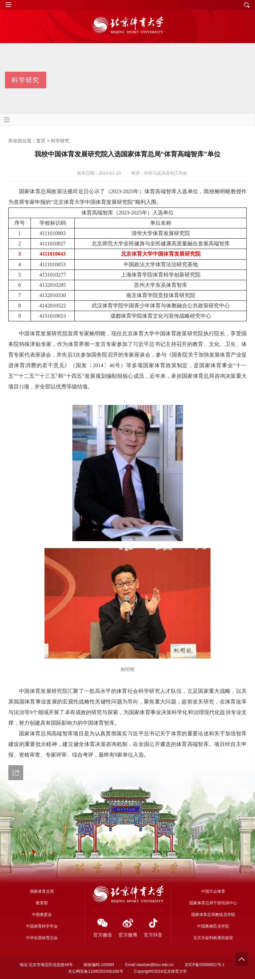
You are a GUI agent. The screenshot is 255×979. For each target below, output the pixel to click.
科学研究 (60, 140)
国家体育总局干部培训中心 (213, 903)
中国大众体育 (213, 891)
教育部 (42, 903)
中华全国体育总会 (42, 938)
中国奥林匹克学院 (213, 926)
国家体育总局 (42, 891)
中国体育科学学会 (42, 926)
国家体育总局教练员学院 (213, 914)
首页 (40, 140)
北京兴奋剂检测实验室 (213, 938)
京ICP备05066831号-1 (204, 964)
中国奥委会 (42, 914)
